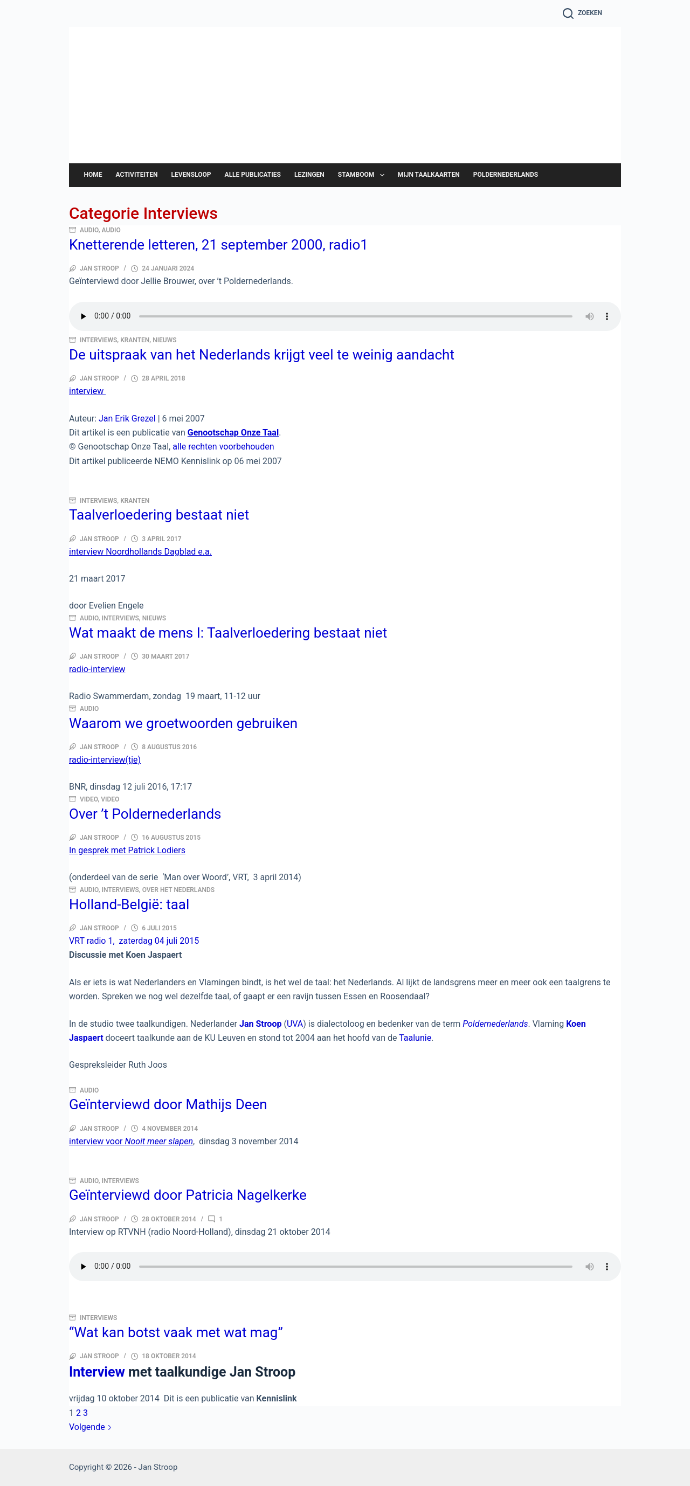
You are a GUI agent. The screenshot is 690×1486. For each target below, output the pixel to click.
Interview (97, 1372)
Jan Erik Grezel (127, 418)
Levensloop (191, 174)
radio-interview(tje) (105, 760)
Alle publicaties (253, 174)
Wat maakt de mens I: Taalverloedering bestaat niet (228, 633)
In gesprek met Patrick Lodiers (127, 850)
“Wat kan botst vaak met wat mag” (176, 1332)
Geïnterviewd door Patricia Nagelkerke (188, 1195)
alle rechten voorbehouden (223, 446)
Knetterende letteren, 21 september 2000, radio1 (218, 245)
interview (87, 391)
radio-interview (97, 669)
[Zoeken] (582, 13)
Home (93, 174)
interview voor (131, 1141)
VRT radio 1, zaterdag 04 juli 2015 (134, 941)
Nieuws (164, 340)
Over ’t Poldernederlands (145, 814)
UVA (295, 1024)
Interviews (98, 340)
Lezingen (309, 174)
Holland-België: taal (129, 904)
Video (89, 799)
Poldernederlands (506, 174)
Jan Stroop (425, 118)
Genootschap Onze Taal (233, 432)
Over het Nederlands (178, 890)
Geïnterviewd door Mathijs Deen (168, 1104)
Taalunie (415, 1038)
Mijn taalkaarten (429, 174)
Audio (89, 230)
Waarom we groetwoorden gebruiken (183, 723)
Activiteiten (137, 174)
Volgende (90, 1427)
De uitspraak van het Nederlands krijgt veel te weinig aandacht (261, 355)
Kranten (134, 340)
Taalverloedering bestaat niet (159, 515)
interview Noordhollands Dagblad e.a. (140, 552)
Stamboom (363, 175)
